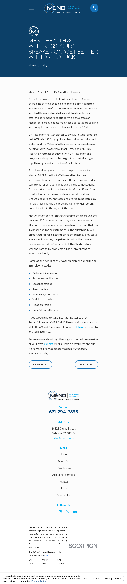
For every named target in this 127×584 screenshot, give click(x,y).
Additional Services (63, 494)
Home (63, 473)
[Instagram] (60, 530)
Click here (78, 346)
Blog (64, 508)
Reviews (63, 501)
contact (48, 363)
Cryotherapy (63, 487)
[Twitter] (67, 530)
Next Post (86, 383)
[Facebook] (52, 530)
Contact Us (63, 514)
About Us (63, 480)
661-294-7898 (63, 431)
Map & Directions (63, 457)
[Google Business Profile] (75, 530)
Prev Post (40, 383)
